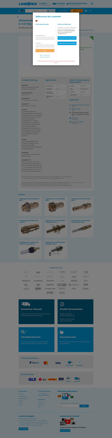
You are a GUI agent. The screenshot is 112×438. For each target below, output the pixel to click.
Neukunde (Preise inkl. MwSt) (67, 43)
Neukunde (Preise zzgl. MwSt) (67, 38)
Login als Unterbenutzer (45, 55)
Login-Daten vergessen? (45, 57)
